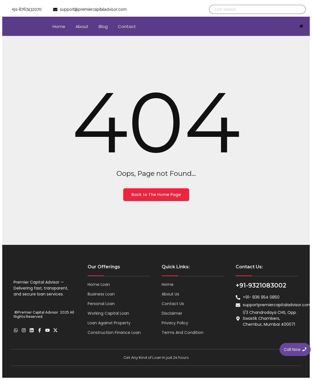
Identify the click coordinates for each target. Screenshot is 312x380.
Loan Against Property (109, 323)
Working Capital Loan (108, 313)
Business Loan (101, 294)
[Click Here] (301, 26)
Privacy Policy (175, 323)
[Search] (251, 9)
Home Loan (99, 284)
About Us (170, 294)
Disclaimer (172, 313)
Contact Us (173, 303)
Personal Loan (101, 303)
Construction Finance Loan (114, 332)
